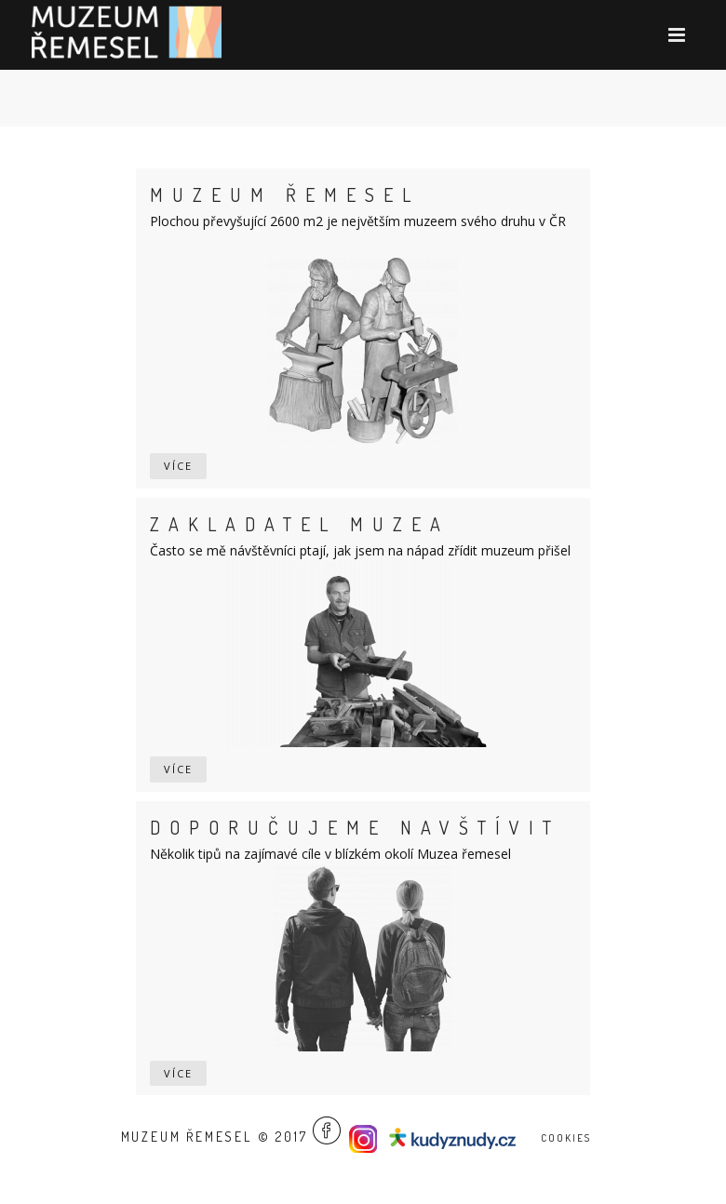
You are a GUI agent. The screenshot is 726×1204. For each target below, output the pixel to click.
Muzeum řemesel (285, 194)
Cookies (566, 1137)
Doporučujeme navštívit (355, 827)
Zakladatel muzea (300, 524)
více (178, 466)
